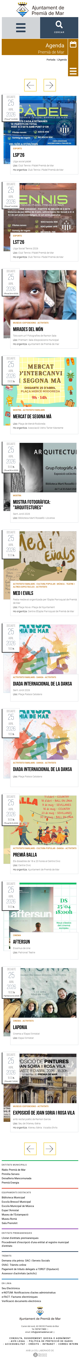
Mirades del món (28, 329)
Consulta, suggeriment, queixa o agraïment (40, 1338)
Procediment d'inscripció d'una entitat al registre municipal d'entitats (35, 1244)
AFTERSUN (21, 942)
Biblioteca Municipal (13, 1197)
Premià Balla (25, 855)
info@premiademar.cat (41, 1332)
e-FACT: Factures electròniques (20, 1296)
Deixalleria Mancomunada (16, 1178)
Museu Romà (9, 1218)
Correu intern (68, 1344)
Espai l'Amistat (10, 1210)
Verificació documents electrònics (21, 1301)
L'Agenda (62, 59)
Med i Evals (23, 593)
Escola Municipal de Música (18, 1206)
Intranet (48, 1344)
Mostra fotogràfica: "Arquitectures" (31, 505)
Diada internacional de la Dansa (42, 684)
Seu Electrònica (11, 1288)
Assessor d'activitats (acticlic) (19, 1273)
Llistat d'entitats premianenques (20, 1238)
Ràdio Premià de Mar (14, 1169)
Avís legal (18, 1341)
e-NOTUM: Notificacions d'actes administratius (29, 1292)
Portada (51, 59)
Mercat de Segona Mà (32, 417)
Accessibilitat (15, 1344)
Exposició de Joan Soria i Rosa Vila (44, 1113)
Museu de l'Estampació (15, 1214)
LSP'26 (18, 155)
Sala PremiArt (9, 1223)
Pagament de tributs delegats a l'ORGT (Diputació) (30, 1269)
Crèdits (34, 1344)
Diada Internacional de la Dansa (42, 769)
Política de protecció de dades (51, 1341)
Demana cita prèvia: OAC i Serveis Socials (26, 1260)
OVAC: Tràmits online (14, 1264)
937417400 (40, 1329)
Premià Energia (10, 1182)
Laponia (20, 1027)
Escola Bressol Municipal (16, 1201)
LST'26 (18, 242)
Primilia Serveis (11, 1174)
